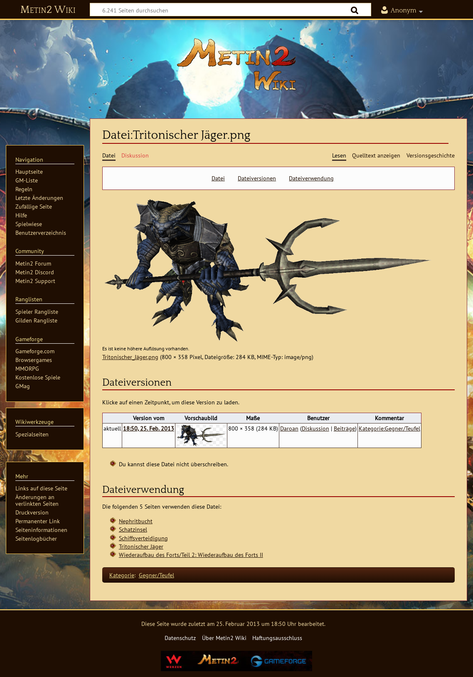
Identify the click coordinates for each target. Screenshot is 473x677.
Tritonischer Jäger (141, 546)
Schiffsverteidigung (143, 538)
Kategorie (121, 575)
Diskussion (315, 428)
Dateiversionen (257, 178)
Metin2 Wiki (48, 10)
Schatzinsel (133, 529)
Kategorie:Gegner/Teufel (389, 428)
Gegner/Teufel (156, 575)
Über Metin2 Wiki (224, 638)
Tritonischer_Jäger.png (130, 357)
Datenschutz (180, 638)
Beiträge (344, 428)
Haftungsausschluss (277, 638)
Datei (218, 178)
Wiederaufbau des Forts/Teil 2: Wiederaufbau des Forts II (191, 555)
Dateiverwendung (311, 178)
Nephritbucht (136, 521)
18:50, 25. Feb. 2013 (148, 428)
